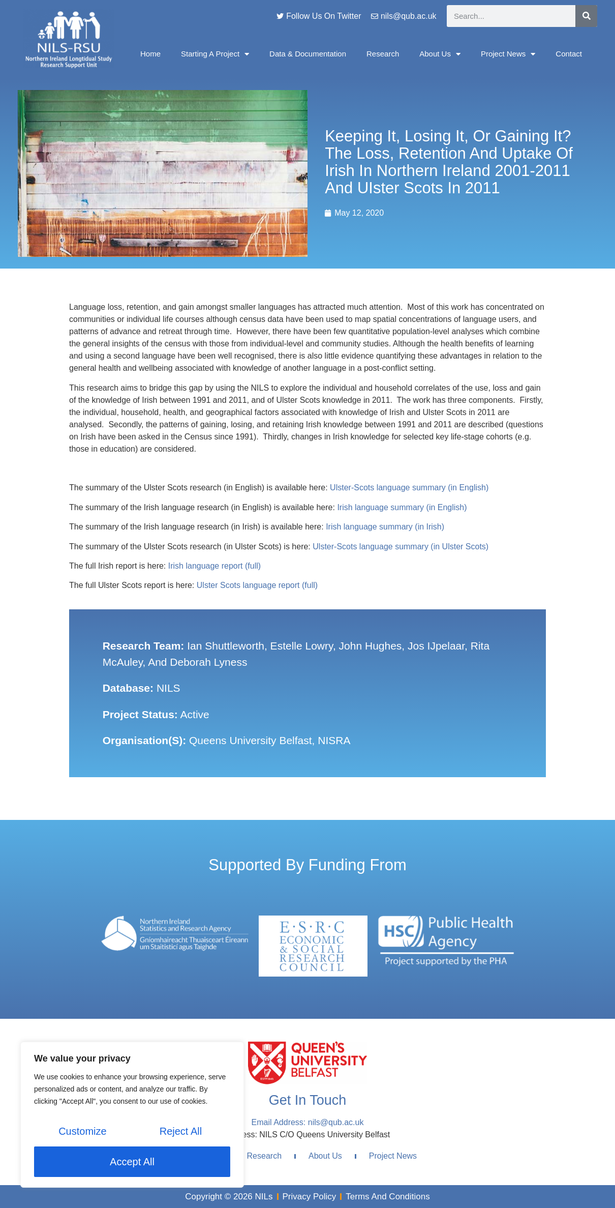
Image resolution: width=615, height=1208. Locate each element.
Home (150, 53)
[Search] (586, 16)
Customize (82, 1131)
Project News (508, 54)
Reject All (181, 1131)
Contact (569, 53)
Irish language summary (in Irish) (385, 526)
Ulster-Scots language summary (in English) (409, 487)
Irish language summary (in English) (402, 507)
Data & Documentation (307, 53)
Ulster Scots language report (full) (257, 585)
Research (382, 53)
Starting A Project (215, 54)
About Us (439, 54)
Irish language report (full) (214, 566)
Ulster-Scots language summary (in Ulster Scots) (400, 546)
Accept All (132, 1161)
